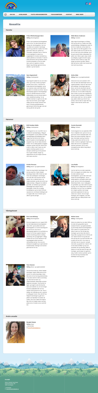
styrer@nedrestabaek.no (34, 328)
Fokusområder (56, 14)
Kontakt (69, 14)
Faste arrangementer (39, 14)
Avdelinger (23, 14)
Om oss (12, 14)
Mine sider (79, 14)
